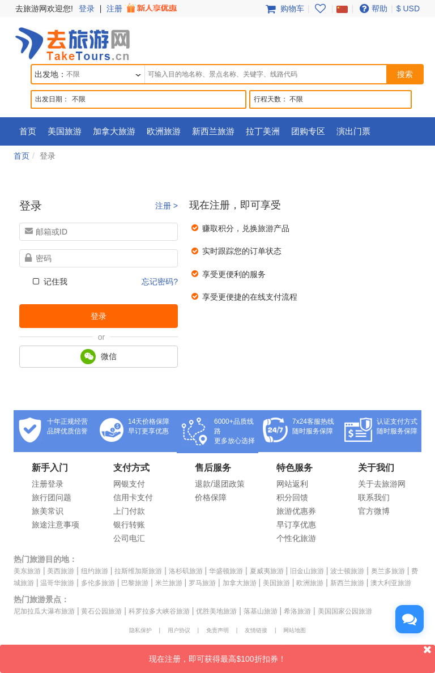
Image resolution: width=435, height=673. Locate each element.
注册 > (166, 205)
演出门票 (353, 131)
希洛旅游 (297, 611)
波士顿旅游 (347, 571)
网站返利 (292, 483)
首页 (27, 131)
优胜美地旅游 (216, 611)
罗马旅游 (202, 583)
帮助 (372, 8)
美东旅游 (27, 571)
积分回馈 (292, 497)
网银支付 (129, 483)
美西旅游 (60, 571)
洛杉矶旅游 (186, 571)
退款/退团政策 (220, 483)
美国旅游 (65, 131)
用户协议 (179, 630)
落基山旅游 (261, 611)
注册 (142, 8)
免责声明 (217, 630)
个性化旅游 (296, 538)
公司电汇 (129, 538)
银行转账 (129, 524)
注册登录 (47, 483)
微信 (98, 356)
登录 (87, 8)
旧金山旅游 (307, 571)
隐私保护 (140, 630)
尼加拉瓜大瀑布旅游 (44, 611)
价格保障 (211, 497)
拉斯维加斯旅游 (138, 571)
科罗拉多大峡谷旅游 (159, 611)
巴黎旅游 (134, 583)
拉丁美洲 (263, 131)
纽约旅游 (94, 571)
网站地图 (294, 630)
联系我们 (374, 497)
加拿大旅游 (114, 131)
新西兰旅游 (213, 131)
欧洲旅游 (164, 131)
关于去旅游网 (382, 483)
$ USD (408, 8)
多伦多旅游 (98, 583)
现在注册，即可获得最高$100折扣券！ (292, 654)
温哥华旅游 (57, 583)
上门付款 (129, 511)
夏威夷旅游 (267, 571)
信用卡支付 (133, 497)
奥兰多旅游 (388, 571)
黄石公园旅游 (101, 611)
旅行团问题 (51, 497)
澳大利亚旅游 (390, 583)
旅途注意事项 (55, 524)
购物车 (283, 8)
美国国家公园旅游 (345, 611)
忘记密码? (160, 281)
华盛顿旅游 (226, 571)
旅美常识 (47, 511)
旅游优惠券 (296, 511)
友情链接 (256, 630)
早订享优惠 (296, 524)
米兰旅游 (168, 583)
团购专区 (308, 131)
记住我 (49, 281)
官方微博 (374, 511)
